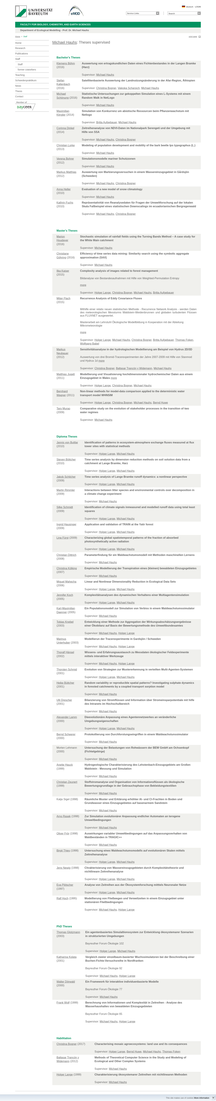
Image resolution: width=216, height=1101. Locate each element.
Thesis (18, 91)
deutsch (189, 7)
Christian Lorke (66, 145)
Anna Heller (64, 189)
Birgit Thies (63, 850)
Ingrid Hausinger (66, 524)
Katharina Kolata (66, 957)
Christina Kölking (67, 568)
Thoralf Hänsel (65, 652)
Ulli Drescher (64, 700)
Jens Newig (64, 867)
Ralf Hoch (62, 898)
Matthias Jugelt (66, 374)
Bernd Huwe (160, 402)
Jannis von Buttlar (67, 442)
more (83, 285)
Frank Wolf (63, 1002)
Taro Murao (63, 408)
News (18, 85)
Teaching (20, 75)
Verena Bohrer (65, 158)
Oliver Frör (63, 833)
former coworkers (27, 69)
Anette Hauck (65, 764)
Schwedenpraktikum (25, 80)
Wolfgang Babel (89, 343)
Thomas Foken (184, 340)
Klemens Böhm (66, 63)
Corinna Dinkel (65, 128)
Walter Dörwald (66, 981)
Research (20, 48)
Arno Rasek (64, 816)
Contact (19, 96)
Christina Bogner (106, 88)
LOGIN (198, 7)
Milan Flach (63, 298)
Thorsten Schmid (67, 669)
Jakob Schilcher (66, 476)
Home (17, 36)
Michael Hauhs (64, 42)
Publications (21, 53)
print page (193, 36)
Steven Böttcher (66, 459)
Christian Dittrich (66, 555)
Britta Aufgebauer (106, 122)
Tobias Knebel (65, 621)
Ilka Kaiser (63, 270)
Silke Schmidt (65, 507)
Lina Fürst (63, 537)
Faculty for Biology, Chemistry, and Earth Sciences (55, 24)
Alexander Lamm (67, 717)
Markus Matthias (66, 172)
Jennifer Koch (65, 595)
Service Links (133, 13)
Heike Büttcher (65, 682)
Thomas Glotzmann (68, 932)
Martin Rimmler (66, 490)
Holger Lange (102, 292)
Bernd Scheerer (66, 734)
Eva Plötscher (65, 884)
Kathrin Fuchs (65, 202)
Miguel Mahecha (66, 581)
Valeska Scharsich (129, 88)
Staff (25, 36)
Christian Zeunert (67, 782)
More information (201, 1098)
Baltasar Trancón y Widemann (134, 368)
